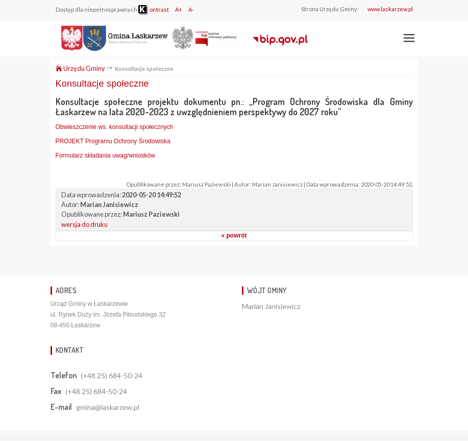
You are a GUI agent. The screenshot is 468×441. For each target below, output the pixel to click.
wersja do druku (84, 224)
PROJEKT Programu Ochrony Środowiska (113, 141)
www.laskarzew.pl (390, 9)
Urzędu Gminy (80, 68)
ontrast (153, 9)
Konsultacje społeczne (102, 84)
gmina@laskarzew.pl (107, 407)
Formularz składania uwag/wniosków (105, 155)
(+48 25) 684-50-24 (111, 375)
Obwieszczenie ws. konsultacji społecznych (115, 127)
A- (191, 9)
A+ (178, 9)
